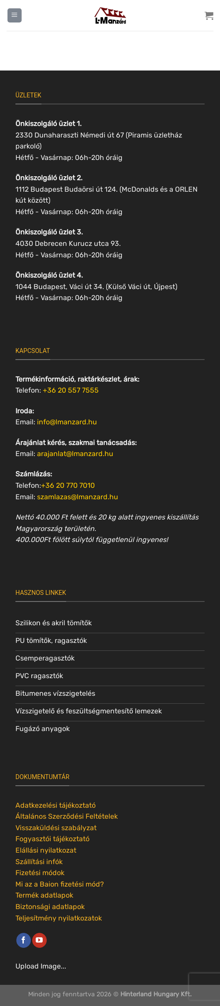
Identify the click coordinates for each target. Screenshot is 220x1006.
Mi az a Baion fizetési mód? (59, 884)
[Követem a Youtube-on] (39, 940)
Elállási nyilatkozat (45, 850)
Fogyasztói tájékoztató (52, 839)
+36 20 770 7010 (68, 485)
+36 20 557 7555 (71, 390)
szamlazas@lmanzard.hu (77, 497)
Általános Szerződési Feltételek (66, 816)
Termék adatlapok (44, 895)
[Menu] (14, 15)
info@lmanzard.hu (67, 422)
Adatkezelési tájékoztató (55, 805)
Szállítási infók (39, 862)
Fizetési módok (39, 873)
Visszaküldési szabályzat (56, 828)
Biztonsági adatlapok (50, 906)
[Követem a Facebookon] (23, 940)
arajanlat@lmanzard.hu (75, 453)
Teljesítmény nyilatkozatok (58, 918)
